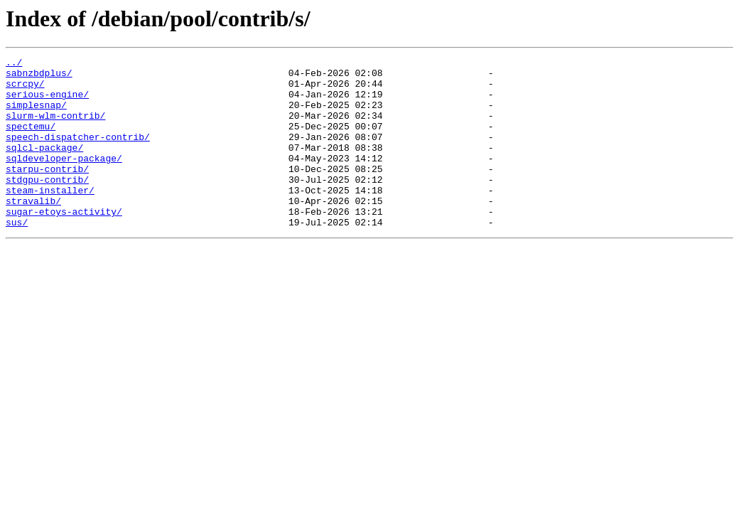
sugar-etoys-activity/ (64, 243)
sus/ (17, 256)
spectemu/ (30, 140)
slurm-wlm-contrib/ (55, 128)
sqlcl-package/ (44, 166)
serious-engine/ (47, 102)
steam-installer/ (50, 217)
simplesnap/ (36, 115)
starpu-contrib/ (47, 192)
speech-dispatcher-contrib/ (78, 153)
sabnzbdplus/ (39, 76)
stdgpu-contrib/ (47, 204)
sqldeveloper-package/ (64, 179)
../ (14, 64)
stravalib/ (33, 230)
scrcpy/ (25, 89)
